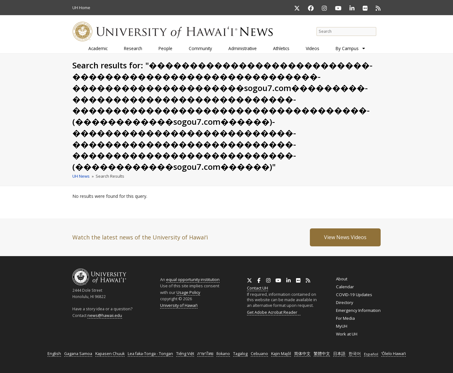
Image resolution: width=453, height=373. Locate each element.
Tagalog (240, 353)
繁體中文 (322, 353)
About (341, 279)
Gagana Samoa (78, 353)
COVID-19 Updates (354, 294)
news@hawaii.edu (104, 315)
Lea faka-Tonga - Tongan (150, 353)
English (54, 353)
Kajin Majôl (281, 353)
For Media (345, 318)
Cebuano (259, 353)
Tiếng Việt (185, 353)
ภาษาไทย (205, 353)
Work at (346, 334)
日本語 (339, 353)
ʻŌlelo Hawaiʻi (393, 353)
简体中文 (302, 353)
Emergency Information (358, 310)
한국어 (355, 353)
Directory (344, 302)
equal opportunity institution (193, 279)
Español (371, 354)
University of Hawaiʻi (179, 305)
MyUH (341, 326)
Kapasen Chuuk (110, 353)
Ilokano (223, 353)
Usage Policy (188, 292)
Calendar (345, 287)
